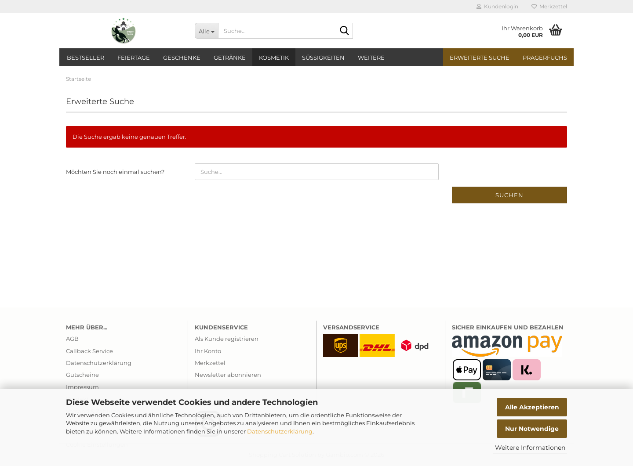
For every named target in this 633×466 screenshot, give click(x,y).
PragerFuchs (545, 57)
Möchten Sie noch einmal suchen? (115, 171)
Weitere (371, 57)
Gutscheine (82, 374)
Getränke (230, 57)
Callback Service (89, 350)
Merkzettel (549, 6)
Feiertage (133, 57)
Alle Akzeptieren (532, 407)
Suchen (509, 195)
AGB (72, 338)
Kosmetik (274, 57)
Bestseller (85, 57)
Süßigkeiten (323, 57)
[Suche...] (206, 31)
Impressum (82, 386)
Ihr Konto (208, 350)
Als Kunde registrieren (226, 338)
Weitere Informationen (530, 448)
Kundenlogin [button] (497, 6)
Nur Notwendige (532, 429)
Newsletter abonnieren (228, 374)
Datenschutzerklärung (280, 431)
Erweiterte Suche (479, 57)
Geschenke (181, 57)
